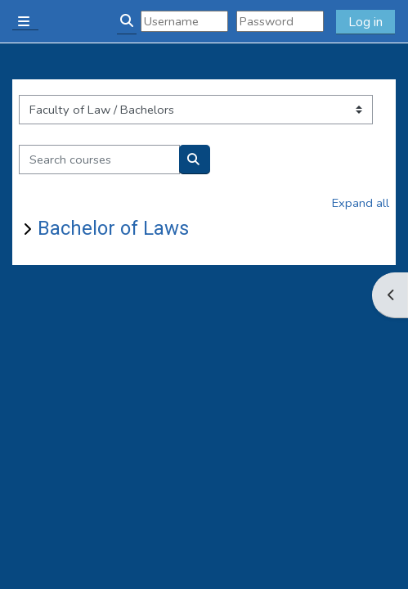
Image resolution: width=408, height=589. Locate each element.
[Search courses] (99, 159)
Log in (365, 22)
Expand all (360, 203)
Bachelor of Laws (113, 228)
